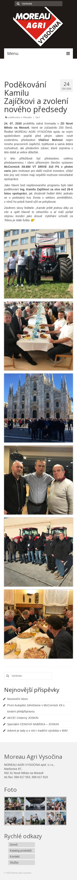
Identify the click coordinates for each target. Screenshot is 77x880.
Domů (13, 844)
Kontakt (15, 856)
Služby (14, 862)
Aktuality (27, 117)
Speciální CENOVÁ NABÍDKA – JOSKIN (33, 724)
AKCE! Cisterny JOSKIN (22, 717)
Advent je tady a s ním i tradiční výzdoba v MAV (37, 730)
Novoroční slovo (17, 699)
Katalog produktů (21, 850)
